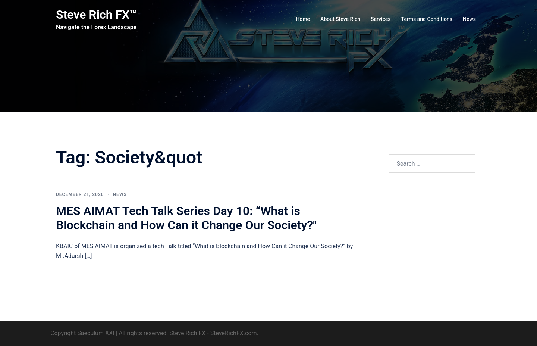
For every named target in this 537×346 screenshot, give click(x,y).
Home (303, 19)
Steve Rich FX (187, 333)
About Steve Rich (340, 19)
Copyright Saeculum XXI (82, 333)
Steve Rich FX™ (96, 14)
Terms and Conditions (426, 19)
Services (381, 19)
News (469, 19)
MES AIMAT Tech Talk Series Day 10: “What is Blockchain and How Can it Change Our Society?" (186, 218)
